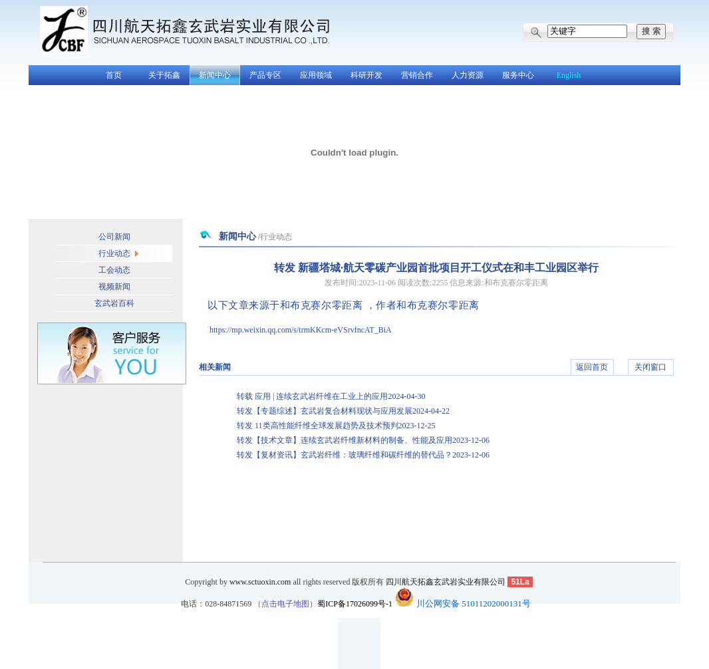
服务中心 (518, 75)
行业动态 (114, 253)
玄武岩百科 (114, 303)
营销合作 (417, 75)
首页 (114, 75)
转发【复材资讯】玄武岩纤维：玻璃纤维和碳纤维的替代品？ (363, 455)
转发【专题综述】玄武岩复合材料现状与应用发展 (343, 411)
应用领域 (316, 75)
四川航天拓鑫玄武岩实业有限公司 (445, 582)
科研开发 (366, 75)
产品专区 (265, 75)
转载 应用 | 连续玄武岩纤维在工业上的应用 (331, 396)
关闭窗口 (650, 367)
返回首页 (592, 367)
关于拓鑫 (164, 75)
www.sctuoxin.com (260, 582)
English (569, 75)
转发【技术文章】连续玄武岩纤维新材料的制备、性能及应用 (363, 440)
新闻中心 (215, 75)
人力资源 (468, 75)
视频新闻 (114, 286)
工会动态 (114, 270)
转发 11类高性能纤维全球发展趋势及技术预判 (336, 425)
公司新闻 (114, 236)
